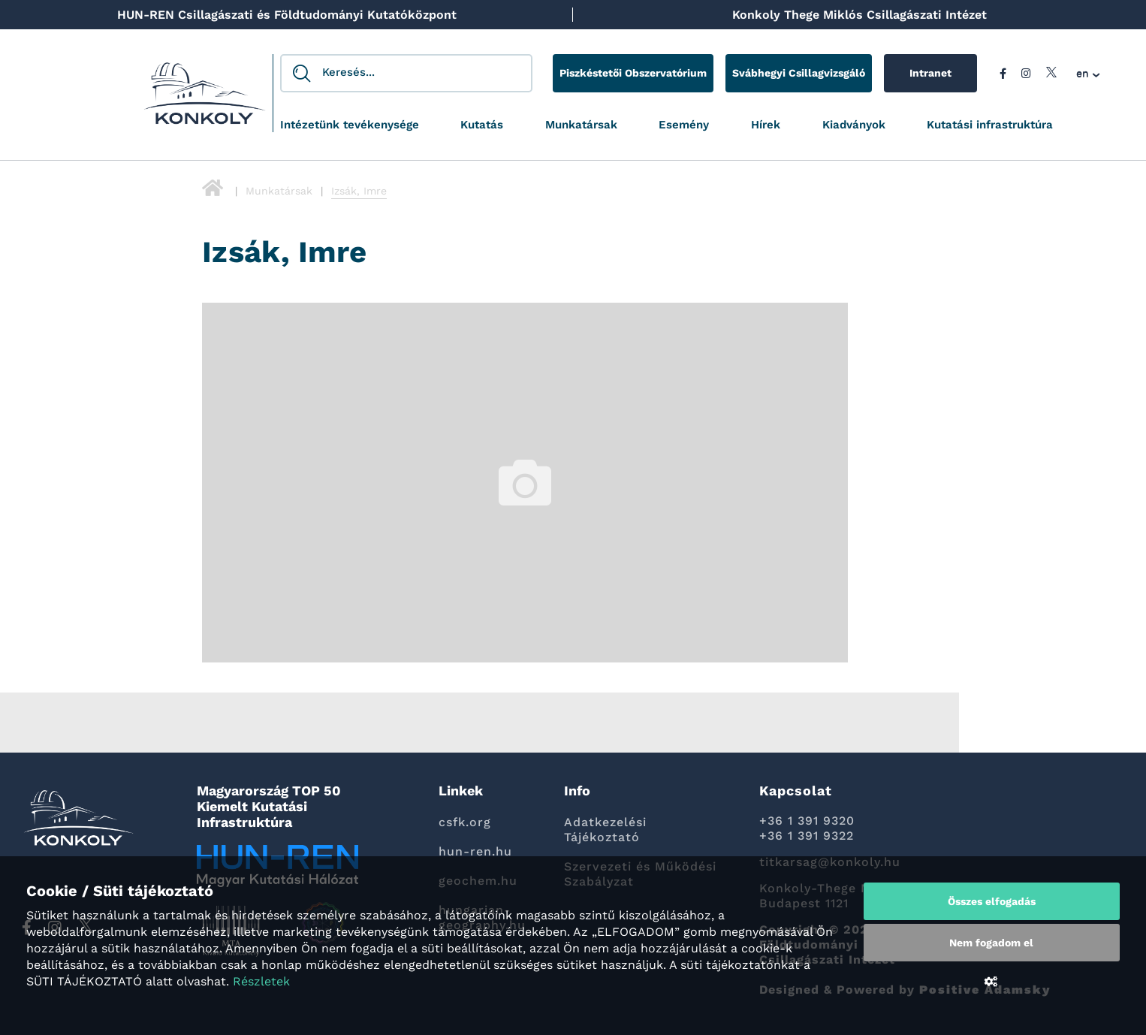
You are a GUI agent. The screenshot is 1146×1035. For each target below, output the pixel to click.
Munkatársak (581, 125)
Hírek (765, 125)
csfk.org (465, 822)
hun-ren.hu (475, 851)
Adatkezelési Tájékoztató (605, 829)
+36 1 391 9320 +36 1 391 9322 (807, 828)
